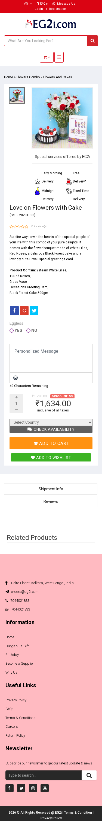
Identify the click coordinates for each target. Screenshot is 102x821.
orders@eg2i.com (21, 592)
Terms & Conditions (20, 718)
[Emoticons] (15, 377)
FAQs (9, 709)
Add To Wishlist (51, 458)
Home (8, 77)
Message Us (63, 3)
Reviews (51, 501)
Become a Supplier (19, 663)
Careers (11, 726)
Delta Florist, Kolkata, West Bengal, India (39, 583)
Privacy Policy (15, 700)
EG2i (59, 812)
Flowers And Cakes (57, 77)
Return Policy (15, 735)
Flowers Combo (28, 77)
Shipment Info (51, 489)
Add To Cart (51, 443)
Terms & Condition (78, 812)
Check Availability (51, 429)
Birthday (12, 655)
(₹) (28, 3)
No (34, 331)
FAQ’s (42, 3)
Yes (18, 331)
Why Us (11, 672)
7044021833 (17, 601)
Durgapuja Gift (17, 646)
